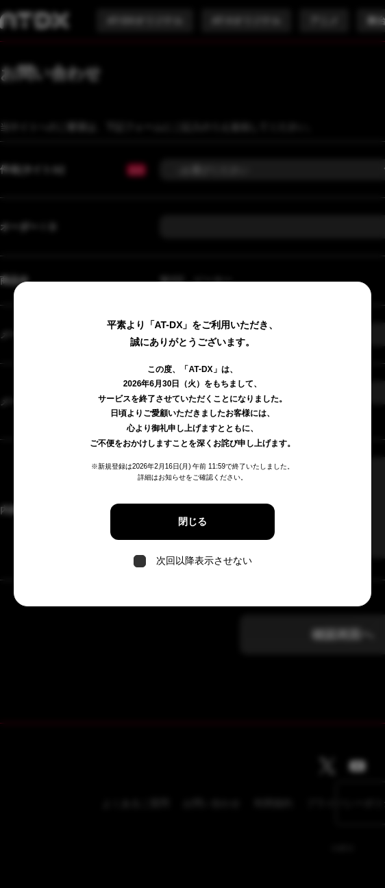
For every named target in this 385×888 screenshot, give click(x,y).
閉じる (192, 521)
